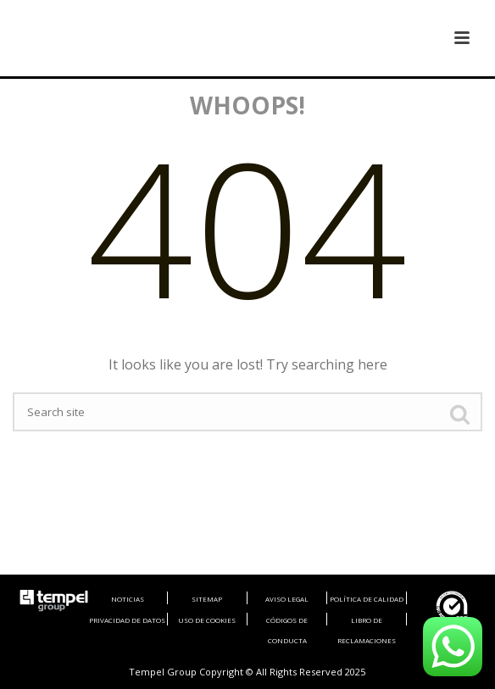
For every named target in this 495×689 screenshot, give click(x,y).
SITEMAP (207, 598)
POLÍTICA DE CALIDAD (366, 598)
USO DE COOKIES (207, 620)
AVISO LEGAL (287, 598)
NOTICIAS (127, 598)
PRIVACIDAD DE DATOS (127, 620)
